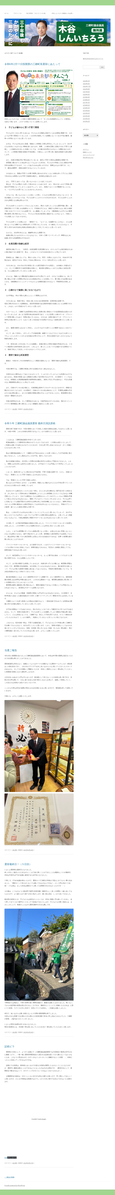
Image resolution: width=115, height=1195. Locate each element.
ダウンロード (12, 1158)
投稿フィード (87, 152)
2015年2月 (86, 121)
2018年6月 (86, 100)
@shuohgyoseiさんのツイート (93, 59)
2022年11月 (87, 86)
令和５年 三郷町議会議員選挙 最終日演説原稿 (29, 423)
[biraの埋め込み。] (39, 1119)
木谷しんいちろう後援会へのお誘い (62, 13)
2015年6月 (86, 111)
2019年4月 (86, 97)
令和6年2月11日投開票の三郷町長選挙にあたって (32, 64)
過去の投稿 (9, 1177)
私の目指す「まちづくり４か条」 (37, 13)
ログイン (86, 149)
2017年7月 (86, 102)
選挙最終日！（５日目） (18, 864)
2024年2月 (86, 81)
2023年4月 (86, 84)
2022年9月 (86, 89)
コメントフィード (89, 155)
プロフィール (17, 13)
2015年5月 (86, 113)
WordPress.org (88, 157)
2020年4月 (86, 94)
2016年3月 (86, 108)
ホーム (6, 13)
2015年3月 (86, 119)
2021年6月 (86, 92)
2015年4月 (86, 116)
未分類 (14, 409)
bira (5, 1158)
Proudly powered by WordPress (14, 1185)
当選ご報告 (10, 650)
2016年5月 (86, 105)
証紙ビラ (9, 1046)
